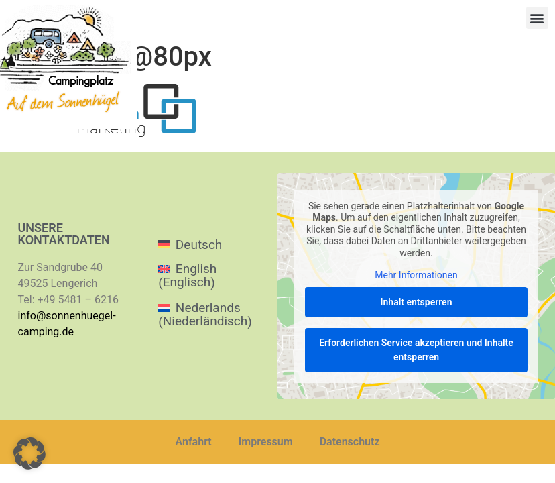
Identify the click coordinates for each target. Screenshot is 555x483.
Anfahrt (194, 441)
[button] (537, 18)
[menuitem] (210, 243)
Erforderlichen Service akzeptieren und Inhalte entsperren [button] (416, 349)
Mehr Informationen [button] (416, 275)
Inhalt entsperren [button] (416, 301)
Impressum (266, 441)
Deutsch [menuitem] (199, 244)
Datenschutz (350, 441)
